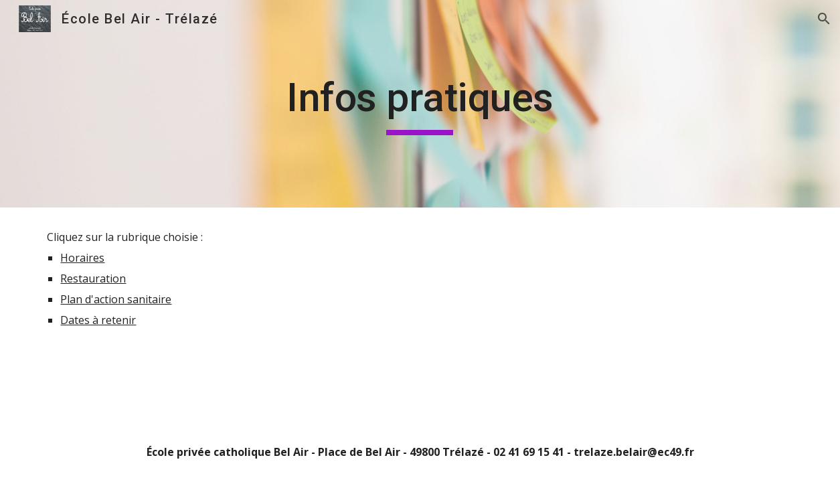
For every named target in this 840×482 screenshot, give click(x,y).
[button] (824, 19)
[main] (420, 104)
